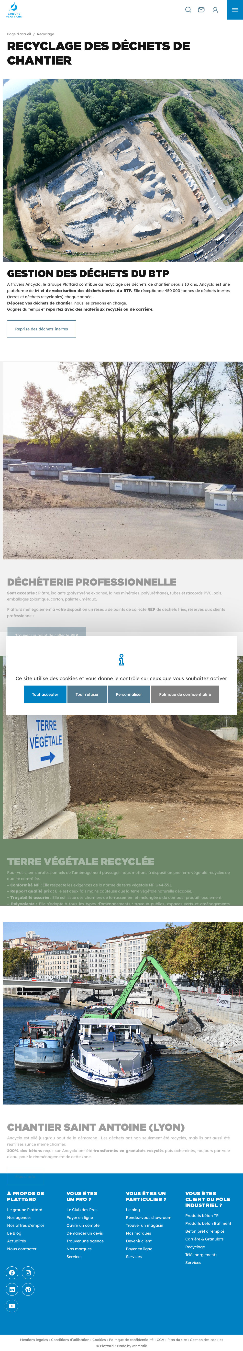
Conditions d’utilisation (70, 1340)
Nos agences (19, 1217)
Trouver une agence (85, 1240)
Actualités (16, 1240)
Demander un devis (84, 1233)
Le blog (133, 1209)
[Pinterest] (28, 1289)
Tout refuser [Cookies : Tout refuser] (87, 694)
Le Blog (14, 1233)
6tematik (139, 1346)
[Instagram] (28, 1272)
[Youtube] (12, 1306)
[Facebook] (12, 1272)
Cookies (99, 1340)
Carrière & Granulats (204, 1239)
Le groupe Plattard (24, 1209)
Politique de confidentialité (131, 1340)
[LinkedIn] (12, 1289)
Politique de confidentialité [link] (185, 694)
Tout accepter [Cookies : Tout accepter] (45, 694)
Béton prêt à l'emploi (204, 1231)
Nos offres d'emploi (25, 1225)
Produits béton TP (202, 1215)
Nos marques (79, 1248)
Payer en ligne (79, 1217)
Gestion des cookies (206, 1340)
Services (74, 1256)
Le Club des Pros (82, 1209)
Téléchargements (201, 1254)
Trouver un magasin (144, 1225)
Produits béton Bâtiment (208, 1223)
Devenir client (139, 1240)
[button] (235, 10)
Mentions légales (34, 1340)
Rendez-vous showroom (148, 1217)
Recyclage (195, 1246)
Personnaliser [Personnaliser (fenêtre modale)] (129, 694)
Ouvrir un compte (82, 1225)
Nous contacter (21, 1248)
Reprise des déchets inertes (41, 328)
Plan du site (177, 1340)
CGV (160, 1340)
